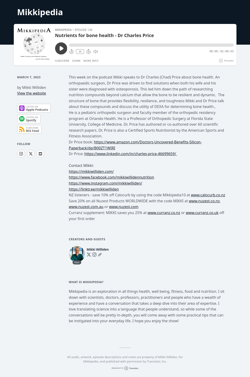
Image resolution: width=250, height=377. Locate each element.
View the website (31, 93)
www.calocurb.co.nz (208, 194)
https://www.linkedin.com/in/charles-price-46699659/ (130, 153)
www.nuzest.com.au (86, 206)
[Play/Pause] (34, 45)
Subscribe (62, 60)
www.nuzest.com (123, 206)
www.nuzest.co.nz (204, 200)
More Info (90, 60)
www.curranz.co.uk (202, 212)
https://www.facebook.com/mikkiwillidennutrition (111, 177)
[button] (151, 45)
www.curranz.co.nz (164, 212)
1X (80, 51)
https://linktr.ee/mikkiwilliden (94, 189)
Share (76, 60)
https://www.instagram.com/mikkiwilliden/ (105, 183)
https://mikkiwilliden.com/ (91, 171)
